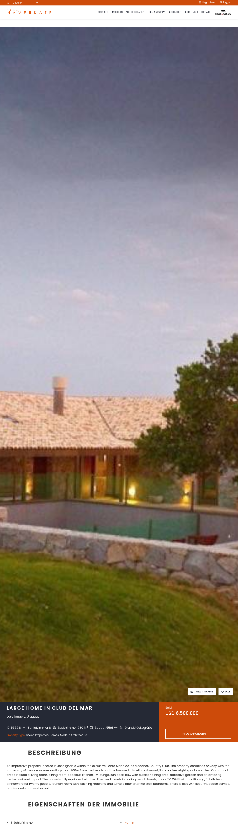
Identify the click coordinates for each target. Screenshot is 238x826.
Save (225, 691)
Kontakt (205, 12)
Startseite (103, 12)
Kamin (129, 823)
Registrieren (207, 2)
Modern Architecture (73, 735)
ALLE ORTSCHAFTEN (135, 12)
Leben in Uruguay (156, 12)
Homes (54, 735)
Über (195, 12)
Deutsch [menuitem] (17, 2)
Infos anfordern (194, 734)
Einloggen (225, 2)
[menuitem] (25, 3)
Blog (187, 12)
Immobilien (117, 12)
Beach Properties (37, 735)
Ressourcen (175, 12)
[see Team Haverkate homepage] (29, 12)
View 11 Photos (201, 691)
